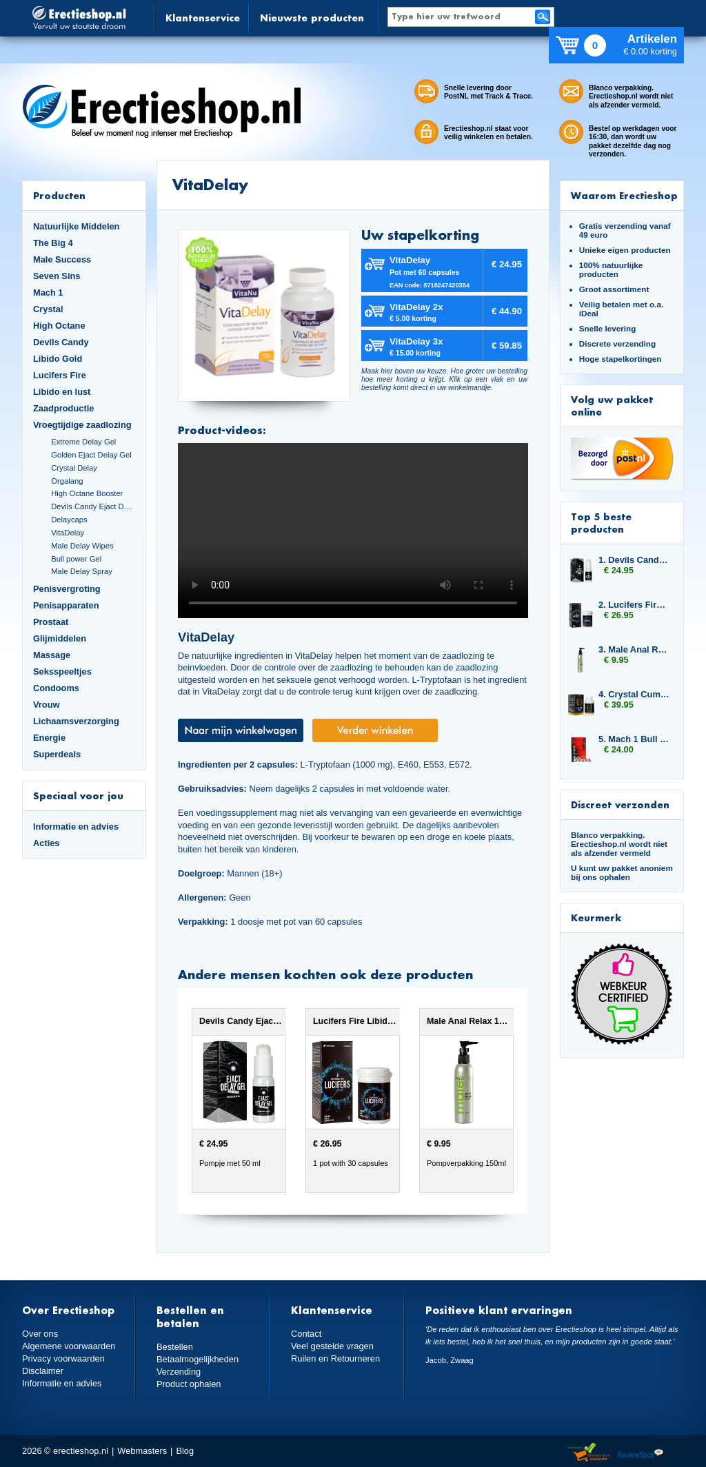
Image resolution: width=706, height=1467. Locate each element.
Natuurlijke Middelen (76, 226)
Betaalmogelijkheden (198, 1359)
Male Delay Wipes (82, 546)
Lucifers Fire (59, 375)
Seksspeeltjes (62, 671)
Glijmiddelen (59, 638)
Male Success (62, 259)
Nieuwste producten (312, 17)
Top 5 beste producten (601, 523)
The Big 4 (53, 243)
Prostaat (50, 622)
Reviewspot (640, 1453)
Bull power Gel (76, 559)
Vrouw (46, 704)
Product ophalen (189, 1384)
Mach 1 (48, 292)
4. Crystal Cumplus (634, 694)
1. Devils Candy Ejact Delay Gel (634, 560)
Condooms (56, 688)
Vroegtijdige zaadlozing (82, 425)
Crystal (48, 309)
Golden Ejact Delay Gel (91, 455)
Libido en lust (61, 392)
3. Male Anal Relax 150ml (634, 649)
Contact (306, 1333)
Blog (185, 1451)
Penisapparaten (66, 605)
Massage (51, 655)
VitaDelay (67, 533)
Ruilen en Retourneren (335, 1358)
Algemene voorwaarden (69, 1346)
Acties (46, 843)
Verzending (179, 1371)
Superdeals (57, 754)
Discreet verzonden (620, 804)
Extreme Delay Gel (83, 442)
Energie (49, 737)
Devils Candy (61, 342)
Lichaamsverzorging (76, 721)
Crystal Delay (74, 468)
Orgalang (67, 481)
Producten (59, 195)
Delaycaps (69, 519)
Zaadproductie (63, 408)
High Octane (59, 325)
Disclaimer (42, 1371)
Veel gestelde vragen (332, 1346)
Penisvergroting (67, 589)
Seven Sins (56, 276)
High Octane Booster (87, 493)
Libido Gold (57, 358)
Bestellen (175, 1347)
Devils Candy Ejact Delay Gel (93, 506)
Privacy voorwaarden (63, 1358)
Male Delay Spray (81, 571)
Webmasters (142, 1451)
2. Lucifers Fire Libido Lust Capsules (634, 604)
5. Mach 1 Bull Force (634, 739)
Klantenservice (202, 17)
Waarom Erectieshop (624, 195)
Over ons (40, 1333)
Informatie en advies (76, 826)
